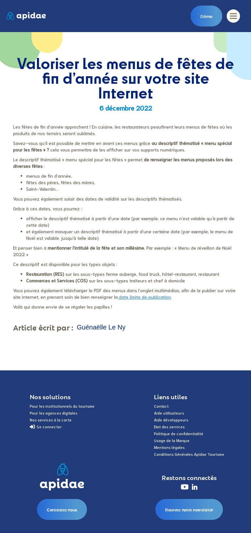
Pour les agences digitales (53, 412)
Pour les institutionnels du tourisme (62, 405)
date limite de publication (144, 297)
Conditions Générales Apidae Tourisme (189, 454)
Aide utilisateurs (169, 412)
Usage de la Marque (172, 440)
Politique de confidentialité (178, 433)
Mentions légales (169, 447)
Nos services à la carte (51, 419)
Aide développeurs (171, 419)
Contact (161, 405)
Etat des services (169, 426)
